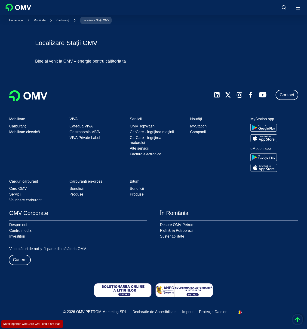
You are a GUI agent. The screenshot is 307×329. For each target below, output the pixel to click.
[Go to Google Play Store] (263, 128)
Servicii (15, 194)
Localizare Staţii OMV (96, 20)
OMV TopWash (142, 126)
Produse (76, 194)
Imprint (187, 312)
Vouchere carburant (25, 200)
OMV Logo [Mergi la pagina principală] (18, 7)
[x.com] (228, 95)
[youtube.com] (263, 95)
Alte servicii (139, 148)
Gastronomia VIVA (85, 132)
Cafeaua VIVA (81, 126)
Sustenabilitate (172, 236)
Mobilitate (40, 20)
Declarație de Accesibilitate (154, 312)
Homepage (16, 20)
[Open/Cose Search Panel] (283, 7)
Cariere (20, 259)
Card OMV (18, 188)
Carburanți (62, 20)
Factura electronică (145, 154)
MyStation (198, 126)
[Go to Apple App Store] (263, 138)
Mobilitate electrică (24, 132)
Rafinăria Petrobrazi (176, 230)
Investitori (17, 236)
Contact (287, 95)
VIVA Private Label (85, 138)
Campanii (198, 132)
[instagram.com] (239, 95)
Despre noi (18, 225)
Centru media (20, 230)
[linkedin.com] (217, 95)
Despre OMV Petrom (177, 225)
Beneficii (76, 188)
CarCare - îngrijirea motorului (145, 140)
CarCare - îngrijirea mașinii (152, 132)
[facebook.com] (250, 95)
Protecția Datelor (213, 312)
